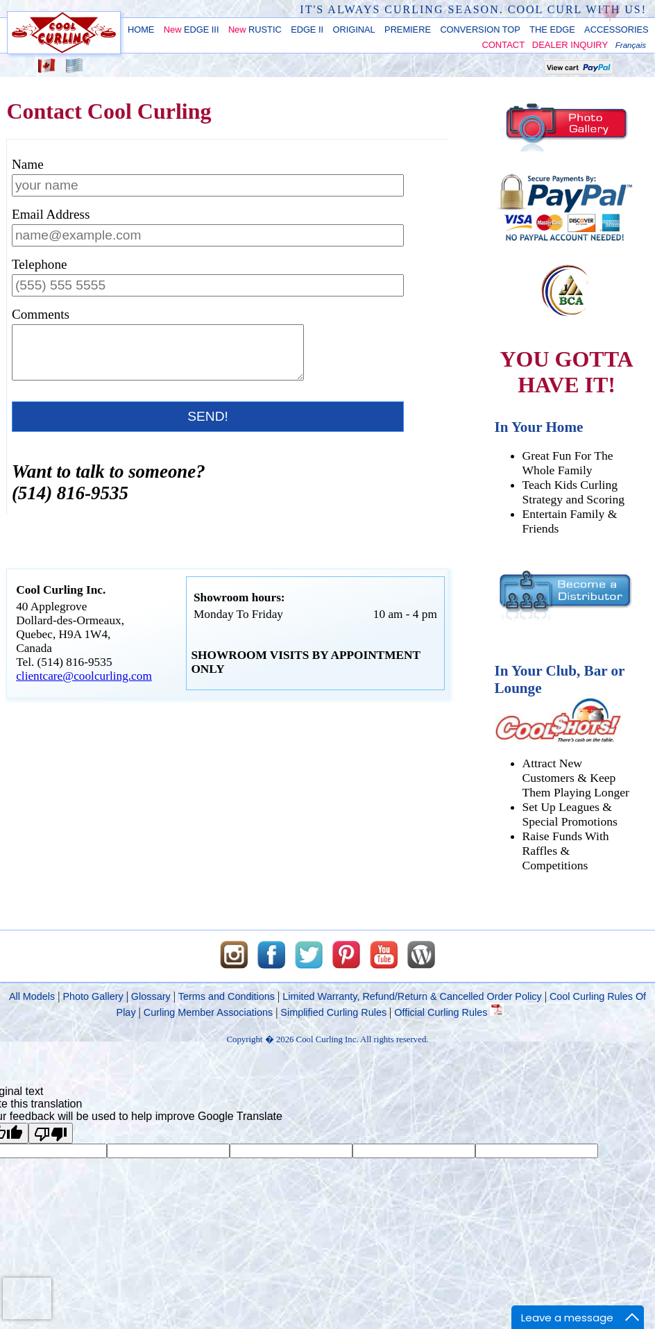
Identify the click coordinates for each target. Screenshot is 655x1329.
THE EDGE (552, 29)
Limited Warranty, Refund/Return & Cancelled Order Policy (412, 996)
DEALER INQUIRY (570, 45)
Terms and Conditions (226, 996)
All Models (32, 996)
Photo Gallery (92, 996)
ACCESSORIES (616, 29)
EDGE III (191, 29)
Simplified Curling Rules (333, 1012)
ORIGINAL (354, 29)
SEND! (207, 426)
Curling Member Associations (208, 1012)
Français (630, 45)
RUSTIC (255, 29)
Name (28, 164)
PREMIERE (407, 29)
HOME (141, 29)
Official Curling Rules (449, 1012)
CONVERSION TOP (480, 29)
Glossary (151, 996)
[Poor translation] (50, 1133)
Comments (40, 314)
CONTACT (503, 45)
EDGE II (307, 29)
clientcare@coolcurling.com (84, 686)
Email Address (51, 214)
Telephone (39, 264)
